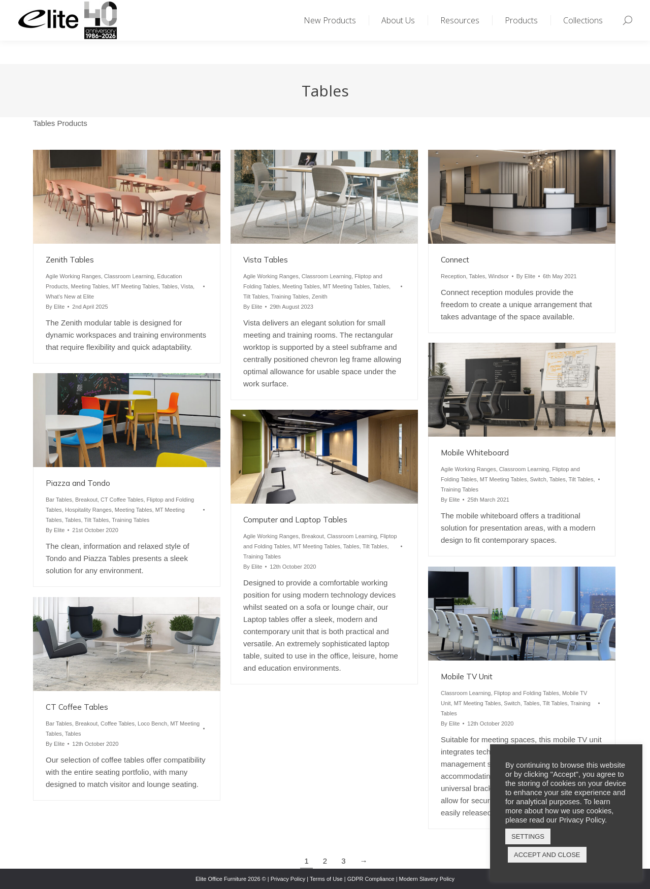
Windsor (498, 276)
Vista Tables (265, 260)
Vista (187, 286)
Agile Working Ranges (73, 276)
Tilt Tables (255, 296)
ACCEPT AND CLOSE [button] (547, 855)
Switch (538, 479)
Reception (453, 276)
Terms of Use (326, 879)
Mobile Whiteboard (475, 452)
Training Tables (290, 296)
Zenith (320, 296)
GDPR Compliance (371, 879)
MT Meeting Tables (134, 286)
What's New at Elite (70, 296)
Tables (169, 286)
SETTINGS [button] (527, 836)
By (55, 307)
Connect (455, 260)
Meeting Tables (90, 286)
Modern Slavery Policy (426, 879)
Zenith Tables (70, 260)
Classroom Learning (129, 276)
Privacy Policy (288, 879)
